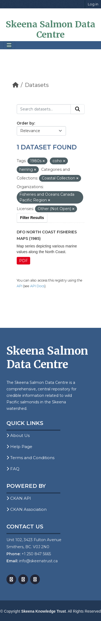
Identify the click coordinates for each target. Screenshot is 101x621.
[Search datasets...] (44, 109)
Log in (93, 4)
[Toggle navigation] (9, 45)
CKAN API (18, 498)
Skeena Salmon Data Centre (50, 29)
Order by (25, 123)
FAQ (12, 468)
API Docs (37, 286)
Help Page (19, 446)
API (19, 286)
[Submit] (78, 109)
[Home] (15, 85)
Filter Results (32, 217)
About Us (18, 435)
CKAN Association (26, 509)
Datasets (37, 85)
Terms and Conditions (30, 457)
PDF (23, 260)
